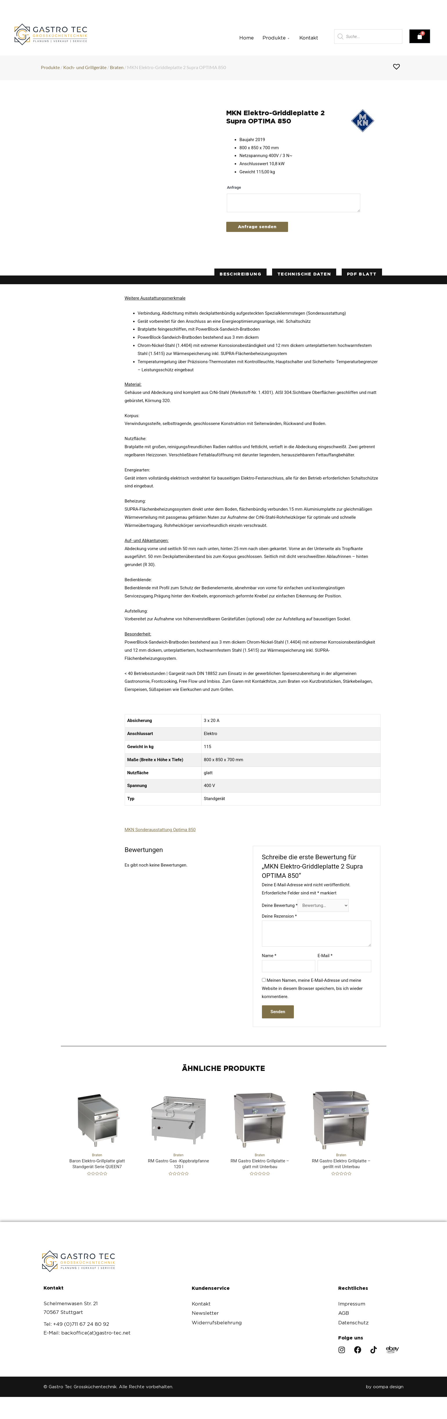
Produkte (277, 38)
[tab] (240, 274)
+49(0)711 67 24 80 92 (101, 5)
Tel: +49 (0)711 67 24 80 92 (76, 1324)
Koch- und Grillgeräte (84, 67)
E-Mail (325, 955)
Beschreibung (240, 274)
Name (269, 955)
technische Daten (304, 274)
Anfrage (234, 187)
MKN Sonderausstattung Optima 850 (160, 829)
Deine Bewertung (280, 905)
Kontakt (308, 38)
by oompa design (384, 1386)
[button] (365, 5)
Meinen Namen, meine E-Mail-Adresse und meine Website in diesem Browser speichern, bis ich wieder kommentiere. (312, 988)
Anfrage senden (257, 226)
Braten (117, 67)
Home (246, 38)
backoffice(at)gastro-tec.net (205, 5)
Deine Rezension (279, 916)
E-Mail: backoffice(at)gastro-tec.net (87, 1333)
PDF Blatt (362, 274)
